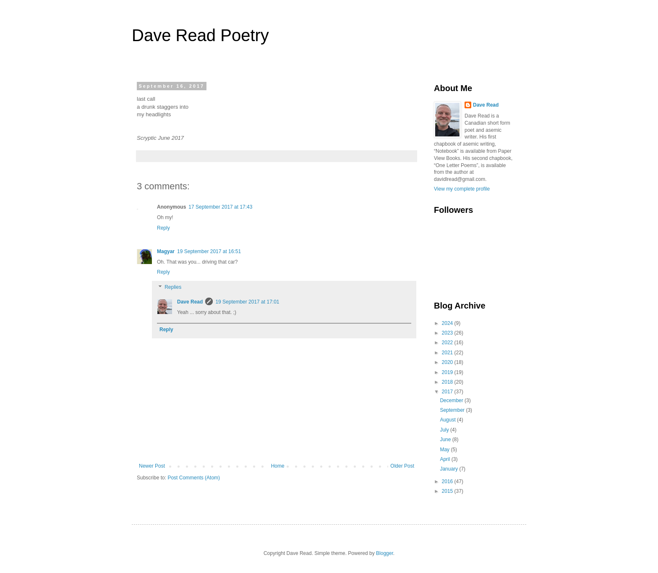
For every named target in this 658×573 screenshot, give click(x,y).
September (453, 410)
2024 (448, 323)
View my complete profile (462, 189)
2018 (448, 382)
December (452, 400)
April (445, 459)
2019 (448, 372)
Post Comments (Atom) (193, 478)
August (448, 420)
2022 (448, 342)
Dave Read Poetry (200, 35)
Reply (163, 228)
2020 (448, 362)
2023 (448, 333)
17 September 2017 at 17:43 (220, 207)
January (449, 469)
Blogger (384, 553)
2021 (448, 353)
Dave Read (190, 302)
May (445, 450)
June (446, 439)
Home (278, 466)
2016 (448, 481)
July (445, 430)
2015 (448, 491)
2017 (448, 392)
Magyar (166, 251)
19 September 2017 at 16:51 (209, 251)
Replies (172, 287)
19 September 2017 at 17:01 (247, 302)
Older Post (402, 466)
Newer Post (152, 466)
